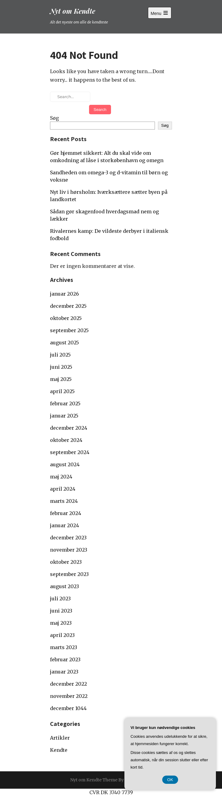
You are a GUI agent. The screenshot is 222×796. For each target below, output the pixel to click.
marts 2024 (64, 501)
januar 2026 (64, 294)
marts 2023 (63, 647)
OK (170, 779)
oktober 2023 (66, 562)
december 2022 (68, 684)
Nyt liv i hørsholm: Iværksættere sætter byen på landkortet (108, 195)
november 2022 (69, 696)
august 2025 (64, 342)
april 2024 (62, 489)
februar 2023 (65, 659)
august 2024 (65, 464)
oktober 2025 (66, 318)
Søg (54, 118)
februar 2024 (65, 513)
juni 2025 (61, 367)
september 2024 (69, 452)
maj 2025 (61, 379)
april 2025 (62, 391)
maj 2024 (61, 477)
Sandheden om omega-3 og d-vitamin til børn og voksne (109, 176)
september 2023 (69, 574)
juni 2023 (61, 611)
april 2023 (62, 635)
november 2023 (68, 550)
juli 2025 (60, 355)
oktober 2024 (66, 440)
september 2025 (69, 330)
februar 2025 (65, 403)
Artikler (60, 738)
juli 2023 (60, 598)
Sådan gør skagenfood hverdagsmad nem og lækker (104, 215)
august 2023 (64, 586)
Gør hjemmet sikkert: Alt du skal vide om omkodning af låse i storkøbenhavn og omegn (106, 156)
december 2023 (68, 538)
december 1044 (68, 708)
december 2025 (68, 306)
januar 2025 (64, 416)
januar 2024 (64, 525)
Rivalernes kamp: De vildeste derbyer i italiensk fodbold (109, 234)
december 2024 (68, 428)
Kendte (58, 750)
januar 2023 (64, 672)
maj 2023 (61, 623)
